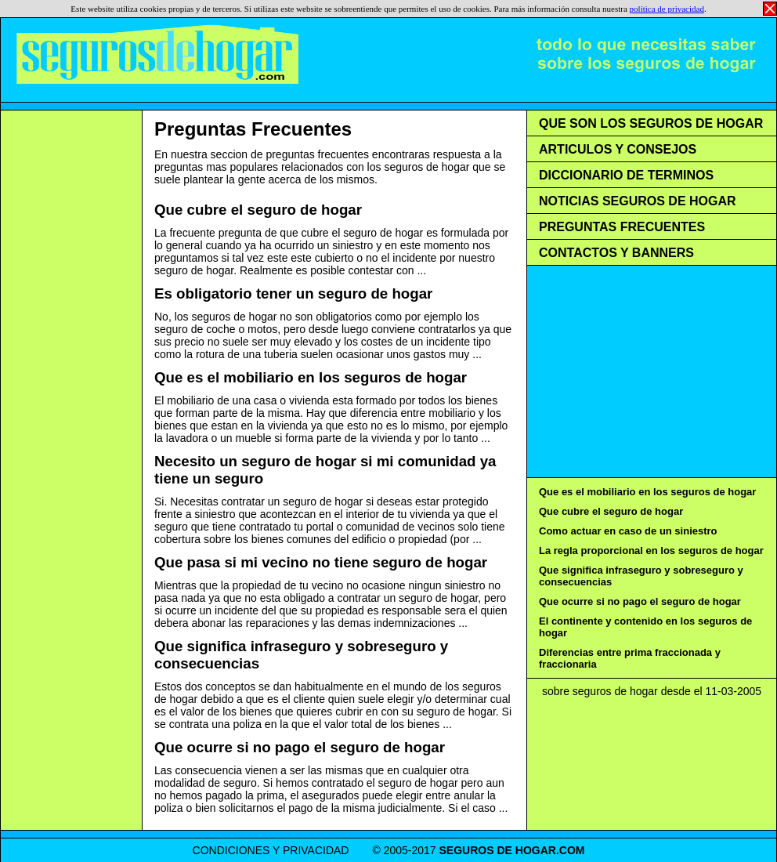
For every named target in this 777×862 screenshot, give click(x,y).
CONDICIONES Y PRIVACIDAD (271, 850)
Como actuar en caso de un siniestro (628, 531)
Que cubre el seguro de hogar (258, 209)
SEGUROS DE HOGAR (497, 850)
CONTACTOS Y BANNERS (616, 252)
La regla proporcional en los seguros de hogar (651, 550)
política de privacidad (667, 8)
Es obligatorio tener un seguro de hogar (293, 293)
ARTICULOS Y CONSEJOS (617, 149)
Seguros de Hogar (157, 55)
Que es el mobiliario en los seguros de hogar (310, 377)
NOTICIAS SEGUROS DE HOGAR (637, 201)
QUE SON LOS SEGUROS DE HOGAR (651, 123)
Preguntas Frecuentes (253, 128)
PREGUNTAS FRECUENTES (622, 227)
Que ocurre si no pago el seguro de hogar (299, 747)
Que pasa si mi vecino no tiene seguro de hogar (320, 562)
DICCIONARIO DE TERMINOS (626, 175)
